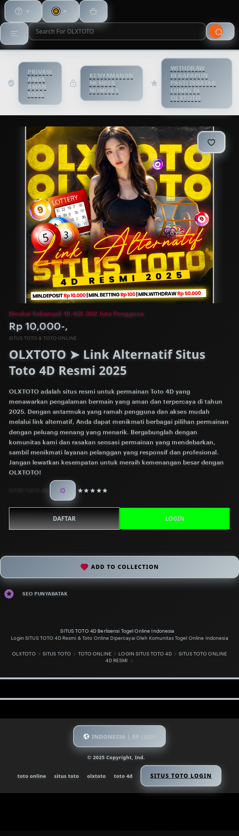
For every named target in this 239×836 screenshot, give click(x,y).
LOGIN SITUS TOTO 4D (144, 654)
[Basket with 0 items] (93, 11)
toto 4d (123, 776)
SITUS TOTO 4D (28, 490)
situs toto (66, 776)
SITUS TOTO (57, 654)
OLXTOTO (24, 654)
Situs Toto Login (181, 775)
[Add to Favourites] (211, 142)
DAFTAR (64, 518)
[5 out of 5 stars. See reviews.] (94, 490)
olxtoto (96, 776)
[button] (119, 736)
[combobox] (117, 31)
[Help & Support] (23, 11)
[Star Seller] (63, 490)
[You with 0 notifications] (60, 11)
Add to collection (119, 567)
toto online (32, 776)
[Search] (220, 31)
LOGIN (174, 518)
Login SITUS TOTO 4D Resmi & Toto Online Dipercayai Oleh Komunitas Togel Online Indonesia (119, 638)
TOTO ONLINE (95, 654)
